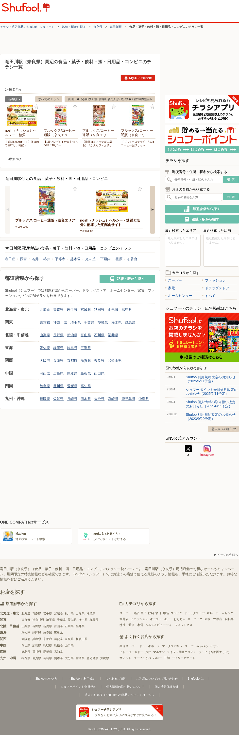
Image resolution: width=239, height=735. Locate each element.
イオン (214, 646)
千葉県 (89, 322)
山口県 (99, 373)
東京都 (45, 322)
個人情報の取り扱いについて (125, 686)
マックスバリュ (172, 646)
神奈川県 (60, 322)
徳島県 (45, 386)
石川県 (99, 335)
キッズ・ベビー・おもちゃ (168, 619)
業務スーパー (128, 646)
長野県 (58, 335)
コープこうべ (142, 658)
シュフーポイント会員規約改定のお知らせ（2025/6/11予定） (212, 392)
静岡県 (58, 348)
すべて (208, 296)
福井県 (113, 335)
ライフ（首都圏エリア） (214, 652)
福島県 (126, 310)
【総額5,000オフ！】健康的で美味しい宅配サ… (22, 143)
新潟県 (72, 335)
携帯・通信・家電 (131, 625)
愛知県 (45, 348)
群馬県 (130, 322)
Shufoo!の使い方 (46, 678)
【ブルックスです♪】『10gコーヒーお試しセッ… (137, 143)
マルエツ (159, 652)
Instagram (207, 451)
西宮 (23, 259)
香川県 (58, 386)
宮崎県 (113, 399)
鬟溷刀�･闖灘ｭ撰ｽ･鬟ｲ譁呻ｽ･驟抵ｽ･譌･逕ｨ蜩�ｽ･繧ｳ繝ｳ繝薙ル (110, 99)
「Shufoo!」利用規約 (81, 678)
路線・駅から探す (74, 27)
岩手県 (72, 310)
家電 (170, 288)
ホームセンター (178, 296)
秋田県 (99, 310)
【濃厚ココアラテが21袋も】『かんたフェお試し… (98, 143)
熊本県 (86, 399)
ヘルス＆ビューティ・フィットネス (168, 625)
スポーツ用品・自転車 (219, 619)
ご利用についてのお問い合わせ (157, 678)
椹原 (119, 259)
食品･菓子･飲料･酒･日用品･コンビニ (157, 613)
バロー (157, 658)
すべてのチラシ (48, 99)
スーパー (173, 280)
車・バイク (195, 619)
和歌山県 (115, 361)
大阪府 (45, 361)
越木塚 (75, 259)
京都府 (72, 361)
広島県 (58, 373)
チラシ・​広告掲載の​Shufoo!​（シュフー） (27, 27)
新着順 (12, 99)
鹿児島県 (128, 399)
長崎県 (72, 399)
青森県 (58, 310)
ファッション (214, 280)
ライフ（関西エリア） (181, 652)
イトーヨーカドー (131, 652)
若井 (35, 259)
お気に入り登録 (36, 107)
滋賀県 (86, 361)
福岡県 (45, 399)
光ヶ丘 (90, 259)
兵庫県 (58, 361)
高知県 (86, 386)
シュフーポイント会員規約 (78, 686)
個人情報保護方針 (166, 686)
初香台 (132, 259)
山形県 (113, 310)
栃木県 (116, 322)
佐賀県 (58, 399)
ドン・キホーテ (149, 646)
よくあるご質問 (115, 678)
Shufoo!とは (196, 678)
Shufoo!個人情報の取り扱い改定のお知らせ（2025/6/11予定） (211, 404)
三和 (167, 658)
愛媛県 (72, 386)
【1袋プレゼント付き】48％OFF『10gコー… (61, 143)
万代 (148, 652)
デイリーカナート (183, 658)
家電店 (124, 619)
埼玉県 (75, 322)
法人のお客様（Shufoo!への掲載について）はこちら (119, 695)
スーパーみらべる (196, 646)
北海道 (45, 310)
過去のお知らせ (223, 429)
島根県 (86, 373)
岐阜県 (72, 348)
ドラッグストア (215, 288)
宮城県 (86, 310)
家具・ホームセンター (221, 613)
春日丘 (10, 259)
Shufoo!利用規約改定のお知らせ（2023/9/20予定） (211, 416)
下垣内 (105, 259)
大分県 (99, 399)
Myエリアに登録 (137, 78)
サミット (125, 658)
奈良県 (97, 27)
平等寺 (60, 259)
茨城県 (103, 322)
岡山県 (45, 373)
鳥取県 (72, 373)
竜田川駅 (116, 27)
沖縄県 (143, 399)
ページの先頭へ (226, 555)
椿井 (46, 259)
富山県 (86, 335)
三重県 (86, 348)
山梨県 (45, 335)
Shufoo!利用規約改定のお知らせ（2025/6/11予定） (211, 379)
